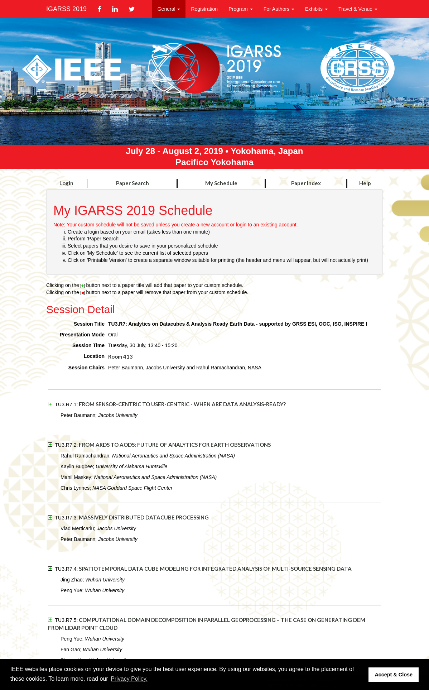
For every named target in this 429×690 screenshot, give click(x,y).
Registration (204, 9)
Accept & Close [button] (394, 674)
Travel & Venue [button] (357, 9)
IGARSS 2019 (66, 9)
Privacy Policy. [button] (129, 679)
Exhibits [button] (316, 9)
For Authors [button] (279, 9)
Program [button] (240, 9)
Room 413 (120, 356)
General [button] (169, 9)
